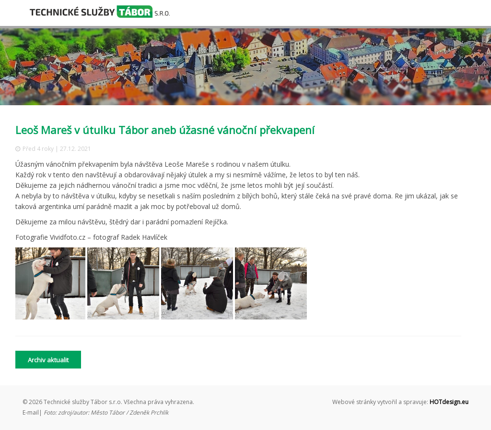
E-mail (31, 412)
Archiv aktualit (48, 360)
